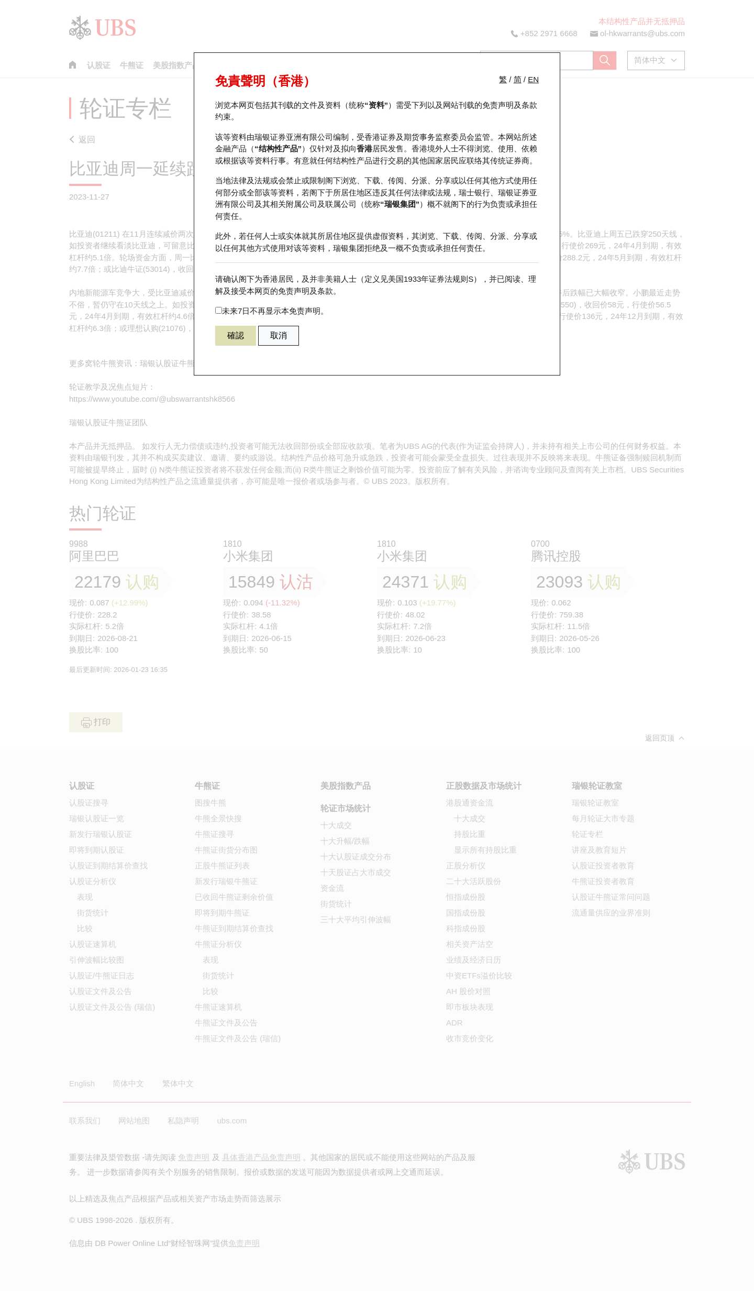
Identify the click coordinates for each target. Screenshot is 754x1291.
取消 (278, 335)
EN (533, 79)
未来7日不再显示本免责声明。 (271, 310)
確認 (235, 335)
